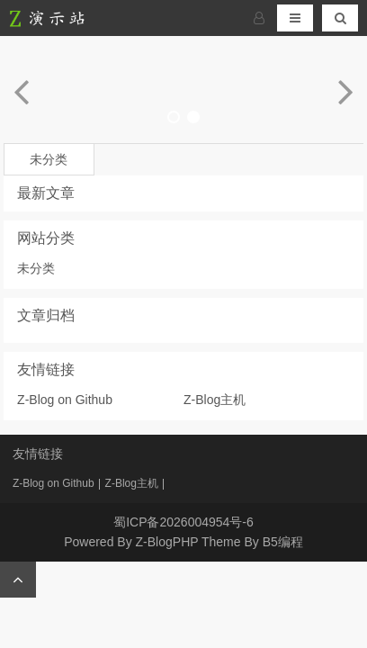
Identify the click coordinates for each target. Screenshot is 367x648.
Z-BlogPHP (167, 542)
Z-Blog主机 (215, 399)
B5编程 (283, 542)
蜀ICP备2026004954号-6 (183, 522)
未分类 (48, 159)
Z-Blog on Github (64, 399)
